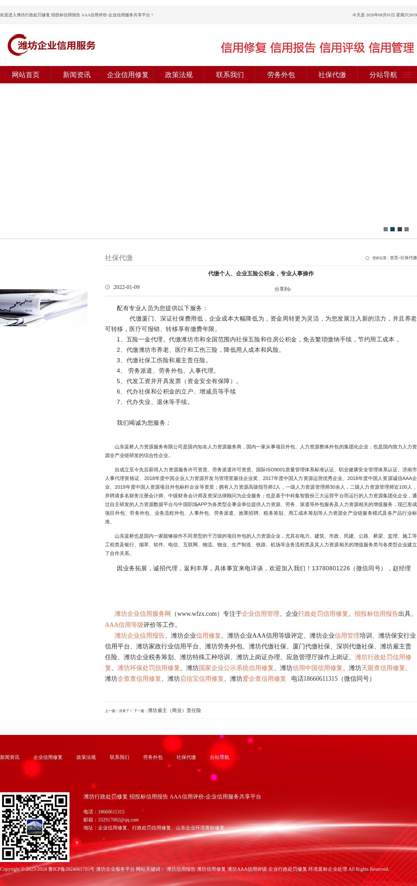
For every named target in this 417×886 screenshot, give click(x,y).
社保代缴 (332, 74)
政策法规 (179, 74)
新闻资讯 (77, 74)
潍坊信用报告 (181, 869)
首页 (394, 257)
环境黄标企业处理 (327, 869)
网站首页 (26, 74)
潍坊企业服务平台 (115, 869)
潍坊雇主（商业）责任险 (174, 710)
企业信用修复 (128, 74)
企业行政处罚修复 (287, 869)
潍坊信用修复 (211, 869)
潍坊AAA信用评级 (247, 869)
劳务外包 (281, 74)
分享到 (282, 289)
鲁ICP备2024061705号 (71, 869)
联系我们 (230, 74)
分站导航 (383, 74)
